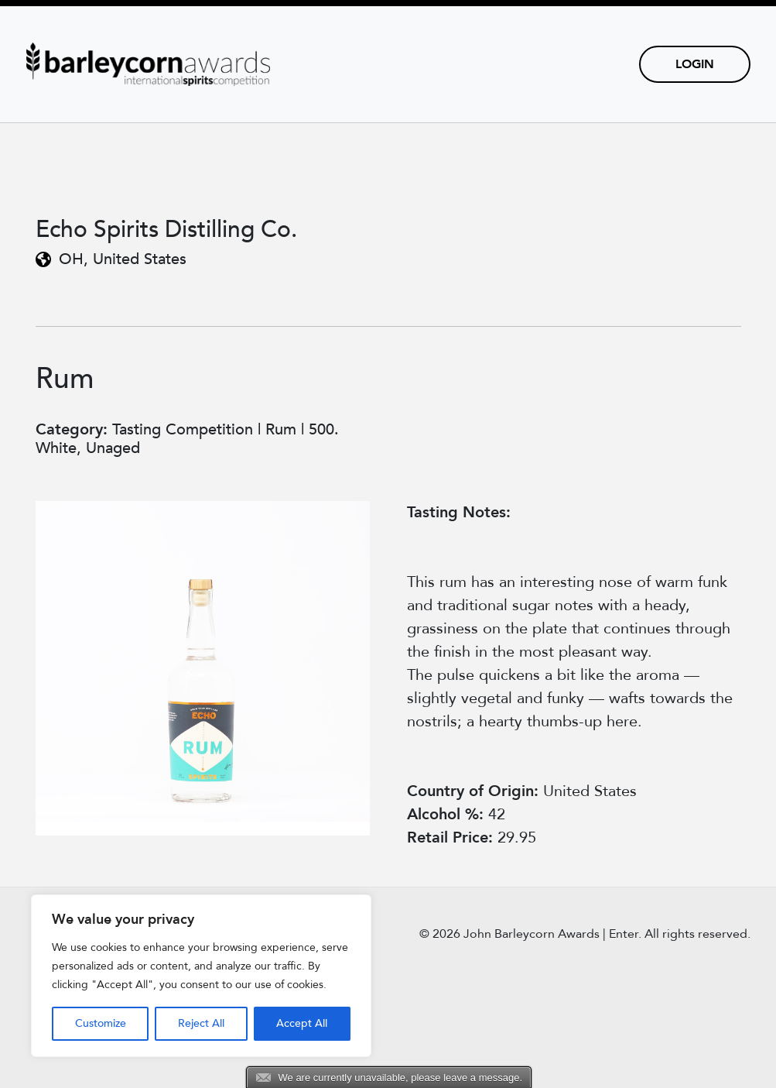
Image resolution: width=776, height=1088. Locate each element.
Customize (100, 1023)
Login (694, 64)
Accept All (301, 1023)
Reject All (201, 1023)
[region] (201, 975)
